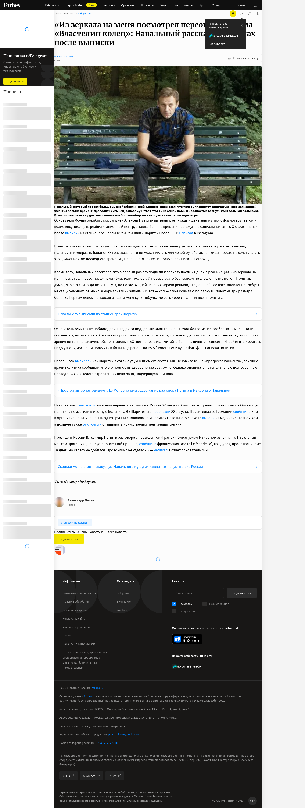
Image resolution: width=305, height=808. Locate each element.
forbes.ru (97, 688)
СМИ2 (69, 775)
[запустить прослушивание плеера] (241, 17)
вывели (208, 422)
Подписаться (69, 543)
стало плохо (86, 409)
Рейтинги (109, 5)
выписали (83, 365)
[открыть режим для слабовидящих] (233, 17)
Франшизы (128, 5)
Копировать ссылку (243, 62)
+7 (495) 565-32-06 (107, 743)
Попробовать (217, 48)
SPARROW (92, 775)
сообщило (242, 415)
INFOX (115, 775)
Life (175, 5)
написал (186, 237)
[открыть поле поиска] (255, 5)
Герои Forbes (82, 5)
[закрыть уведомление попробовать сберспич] (241, 29)
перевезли (161, 415)
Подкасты (147, 5)
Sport (203, 5)
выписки (72, 237)
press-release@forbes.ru (123, 734)
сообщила (147, 447)
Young (216, 5)
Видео (163, 5)
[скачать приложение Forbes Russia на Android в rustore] (187, 639)
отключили (92, 428)
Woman (189, 5)
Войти (241, 5)
